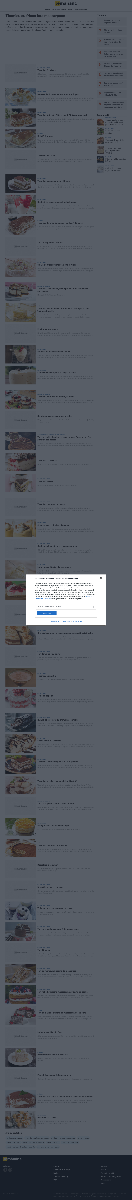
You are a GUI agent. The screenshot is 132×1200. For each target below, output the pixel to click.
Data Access (66, 621)
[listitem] (66, 607)
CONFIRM (47, 613)
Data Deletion (54, 621)
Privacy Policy (77, 621)
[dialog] (66, 600)
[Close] (102, 579)
